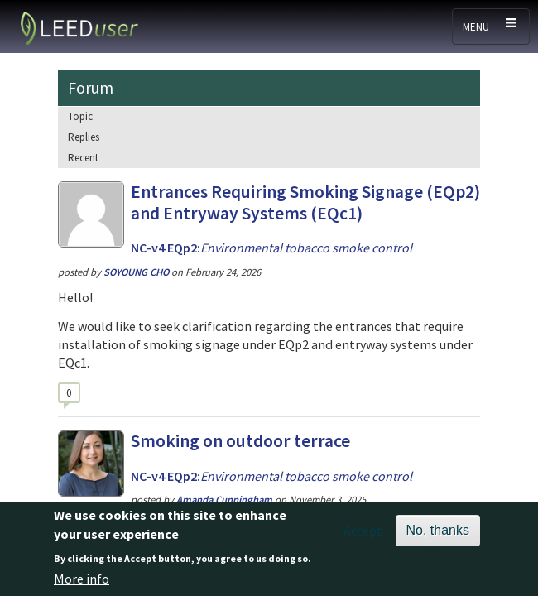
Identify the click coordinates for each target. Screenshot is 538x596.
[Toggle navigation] (491, 26)
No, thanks (437, 537)
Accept (362, 537)
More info (81, 584)
